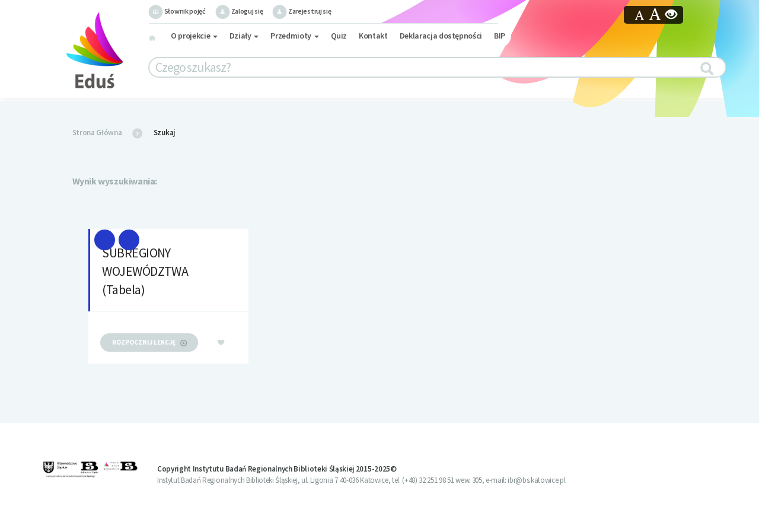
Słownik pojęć (177, 11)
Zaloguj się (239, 11)
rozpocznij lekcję (149, 342)
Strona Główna (97, 133)
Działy (244, 35)
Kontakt (373, 35)
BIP (499, 35)
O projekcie (194, 35)
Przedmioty (294, 35)
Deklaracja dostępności (441, 35)
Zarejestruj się (301, 11)
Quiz (339, 35)
